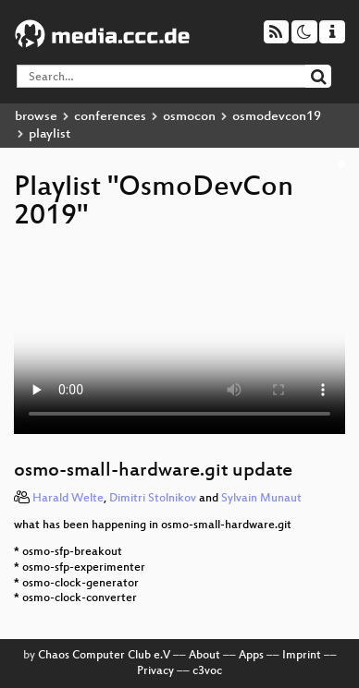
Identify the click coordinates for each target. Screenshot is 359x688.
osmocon (189, 117)
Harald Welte (68, 498)
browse (36, 117)
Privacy (155, 671)
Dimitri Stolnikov (152, 498)
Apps (251, 655)
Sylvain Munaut (261, 498)
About (204, 655)
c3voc (207, 671)
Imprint (301, 655)
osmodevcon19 (276, 117)
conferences (110, 117)
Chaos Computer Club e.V (104, 655)
